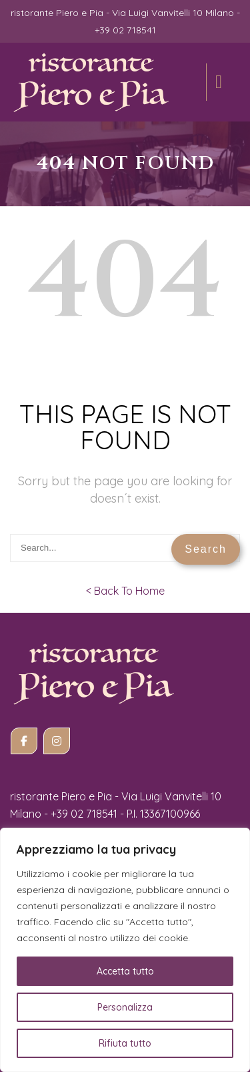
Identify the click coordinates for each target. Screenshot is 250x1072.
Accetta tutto (125, 971)
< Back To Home (125, 590)
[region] (125, 950)
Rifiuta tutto (125, 1043)
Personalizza (125, 1007)
